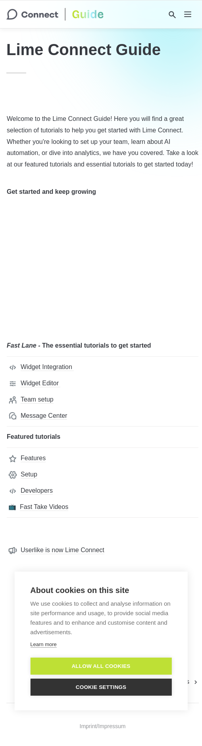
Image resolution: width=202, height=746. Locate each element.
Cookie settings (101, 687)
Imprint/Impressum (103, 726)
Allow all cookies (100, 666)
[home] (55, 14)
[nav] (188, 14)
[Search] (172, 14)
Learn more (43, 644)
